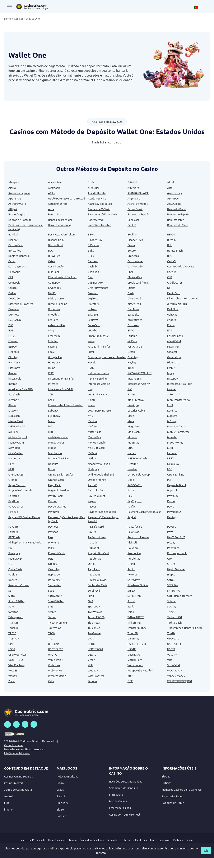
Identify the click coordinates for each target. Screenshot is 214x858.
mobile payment (58, 437)
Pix (10, 548)
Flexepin (13, 351)
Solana (171, 601)
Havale (92, 362)
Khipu (91, 400)
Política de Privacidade (32, 839)
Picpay (171, 542)
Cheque (171, 272)
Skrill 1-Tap (134, 595)
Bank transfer (175, 219)
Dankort (93, 293)
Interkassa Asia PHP (179, 383)
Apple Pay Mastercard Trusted (66, 198)
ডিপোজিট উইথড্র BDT (179, 681)
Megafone (133, 426)
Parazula (13, 495)
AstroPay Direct (57, 203)
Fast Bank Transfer (99, 346)
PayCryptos (134, 501)
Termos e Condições (135, 839)
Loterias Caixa (136, 410)
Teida (130, 612)
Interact (53, 383)
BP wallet (54, 255)
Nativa (92, 458)
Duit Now (133, 309)
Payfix (131, 506)
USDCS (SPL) (174, 644)
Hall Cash (14, 362)
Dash (130, 293)
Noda (51, 469)
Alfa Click (93, 187)
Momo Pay (94, 437)
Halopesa (54, 362)
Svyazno (13, 612)
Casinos (18, 18)
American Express (19, 193)
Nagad (131, 453)
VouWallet (173, 665)
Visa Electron (16, 665)
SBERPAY (172, 585)
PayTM (92, 531)
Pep (50, 537)
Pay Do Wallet (96, 495)
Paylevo (13, 511)
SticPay (171, 606)
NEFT (170, 458)
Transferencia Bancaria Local (184, 627)
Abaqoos (14, 182)
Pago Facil (54, 485)
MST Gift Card (96, 447)
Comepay (54, 282)
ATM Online (174, 203)
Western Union (57, 676)
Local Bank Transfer (100, 410)
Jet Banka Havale (98, 394)
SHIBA (131, 590)
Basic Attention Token (61, 234)
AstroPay (172, 198)
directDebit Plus (177, 304)
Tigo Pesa (94, 622)
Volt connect (135, 665)
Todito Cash (174, 622)
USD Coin (53, 644)
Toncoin (13, 627)
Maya (130, 421)
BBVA (91, 234)
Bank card (133, 219)
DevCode (14, 298)
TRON (51, 633)
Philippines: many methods (24, 542)
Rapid (131, 569)
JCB (50, 394)
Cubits (131, 287)
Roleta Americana (67, 776)
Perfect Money (97, 537)
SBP (10, 590)
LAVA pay (133, 405)
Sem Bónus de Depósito (123, 788)
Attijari (12, 209)
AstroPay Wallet (137, 203)
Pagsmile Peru (96, 490)
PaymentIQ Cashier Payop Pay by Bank (66, 519)
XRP (129, 676)
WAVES (12, 670)
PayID (170, 506)
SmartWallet (56, 601)
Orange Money (97, 479)
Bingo (60, 783)
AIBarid (132, 182)
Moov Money (175, 442)
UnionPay (133, 638)
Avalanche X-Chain (99, 209)
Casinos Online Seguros (18, 776)
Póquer (61, 816)
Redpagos (94, 574)
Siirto (11, 595)
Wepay (12, 676)
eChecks (172, 314)
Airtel (170, 182)
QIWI (170, 558)
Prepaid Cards (56, 553)
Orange (13, 479)
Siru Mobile (55, 595)
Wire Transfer (96, 676)
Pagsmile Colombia (20, 490)
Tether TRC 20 (135, 617)
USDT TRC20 (95, 649)
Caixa (51, 261)
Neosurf (53, 463)
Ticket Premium (57, 622)
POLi (51, 548)
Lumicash (14, 415)
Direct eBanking (57, 304)
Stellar (131, 606)
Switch (52, 612)
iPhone (8, 809)
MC (50, 426)
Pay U (130, 495)
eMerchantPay (56, 325)
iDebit (171, 368)
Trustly (171, 633)
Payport (13, 526)
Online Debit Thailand (101, 474)
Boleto (131, 250)
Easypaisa (133, 314)
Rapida (12, 574)
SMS (90, 601)
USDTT (171, 649)
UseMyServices (17, 654)
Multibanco (55, 453)
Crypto (12, 287)
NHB (11, 469)
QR (10, 563)
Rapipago (54, 574)
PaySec (171, 526)
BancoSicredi (95, 219)
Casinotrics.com (13, 745)
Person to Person (138, 537)
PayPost (53, 526)
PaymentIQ (174, 511)
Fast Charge (134, 346)
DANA (12, 293)
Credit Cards (174, 282)
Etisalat (132, 336)
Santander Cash (97, 585)
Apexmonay (174, 193)
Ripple (171, 574)
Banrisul (13, 234)
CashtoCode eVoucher (180, 266)
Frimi (91, 351)
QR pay (52, 563)
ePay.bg (93, 330)
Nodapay (93, 469)
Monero (132, 437)
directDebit (134, 304)
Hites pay (14, 368)
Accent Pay (54, 182)
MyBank (92, 453)
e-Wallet (53, 314)
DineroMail (134, 298)
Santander (54, 585)
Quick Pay (54, 569)
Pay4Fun (13, 501)
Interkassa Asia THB (20, 389)
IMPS (51, 373)
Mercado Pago (176, 426)
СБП (130, 681)
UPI (10, 644)
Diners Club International (182, 298)
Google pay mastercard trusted (107, 357)
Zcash (11, 681)
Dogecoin (54, 309)
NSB (169, 469)
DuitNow (13, 314)
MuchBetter (15, 453)
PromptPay (134, 553)
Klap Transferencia (178, 400)
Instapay (172, 378)
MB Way (172, 421)
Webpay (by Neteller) (140, 670)
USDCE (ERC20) (136, 644)
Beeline (131, 234)
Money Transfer (97, 442)
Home (7, 18)
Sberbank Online (137, 585)
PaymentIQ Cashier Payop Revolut (103, 519)
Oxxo (130, 479)
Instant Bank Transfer (61, 378)
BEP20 (171, 234)
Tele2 (170, 612)
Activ (91, 182)
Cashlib (92, 266)
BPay (91, 255)
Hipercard (173, 362)
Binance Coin (56, 240)
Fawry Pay (173, 346)
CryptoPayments (98, 287)
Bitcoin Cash (15, 245)
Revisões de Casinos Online (125, 781)
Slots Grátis (116, 794)
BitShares (93, 245)
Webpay (93, 670)
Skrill (91, 595)
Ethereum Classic (98, 336)
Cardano (93, 261)
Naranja (172, 453)
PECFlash (14, 537)
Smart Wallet (16, 601)
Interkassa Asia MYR (139, 383)
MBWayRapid (16, 426)
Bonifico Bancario (19, 255)
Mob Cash (133, 431)
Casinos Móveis (13, 783)
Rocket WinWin (97, 580)
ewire (91, 341)
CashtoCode (135, 266)
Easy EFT (93, 314)
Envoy (171, 325)
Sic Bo (60, 809)
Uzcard (92, 654)
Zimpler (92, 681)
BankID (131, 225)
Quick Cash (15, 569)
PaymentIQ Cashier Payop (24, 517)
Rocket (12, 580)
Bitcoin (171, 240)
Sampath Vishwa (18, 585)
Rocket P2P (55, 580)
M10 (90, 415)
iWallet (171, 389)
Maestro (172, 415)
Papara (131, 490)
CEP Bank (54, 272)
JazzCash (14, 394)
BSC (169, 255)
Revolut (132, 574)
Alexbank (54, 187)
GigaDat (172, 351)
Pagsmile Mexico (58, 490)
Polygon (132, 548)
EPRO (130, 330)
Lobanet (53, 410)
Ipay (90, 389)
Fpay (51, 351)
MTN (170, 447)
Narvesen (14, 458)
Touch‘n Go (54, 627)
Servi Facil (94, 590)
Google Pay (55, 357)
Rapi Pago (94, 569)
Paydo (171, 501)
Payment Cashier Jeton (102, 511)
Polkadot (93, 548)
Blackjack (62, 802)
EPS (169, 330)
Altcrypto (133, 187)
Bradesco (133, 255)
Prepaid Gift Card (98, 553)
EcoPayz (93, 319)
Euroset (13, 341)
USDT (11, 649)
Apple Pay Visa (97, 198)
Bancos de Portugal (20, 219)
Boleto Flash (175, 250)
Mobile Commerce (178, 431)
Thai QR (13, 622)
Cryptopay (54, 287)
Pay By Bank (55, 495)
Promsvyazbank (177, 553)
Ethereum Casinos (120, 807)
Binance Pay (95, 240)
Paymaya (53, 511)
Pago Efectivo (16, 485)
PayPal (131, 517)
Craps (60, 789)
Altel (170, 187)
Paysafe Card (96, 526)
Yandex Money (176, 676)
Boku (91, 250)
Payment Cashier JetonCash (144, 511)
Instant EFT (134, 378)
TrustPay (13, 638)
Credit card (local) (138, 282)
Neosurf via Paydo (99, 463)
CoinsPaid (14, 282)
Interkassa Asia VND (60, 389)
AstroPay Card (17, 203)
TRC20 (12, 633)
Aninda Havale (97, 193)
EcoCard (53, 319)
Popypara (173, 548)
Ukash (91, 638)
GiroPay (13, 357)
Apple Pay (14, 198)
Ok (206, 850)
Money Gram (16, 442)
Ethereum (54, 336)
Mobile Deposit (17, 437)
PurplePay (133, 558)
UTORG (52, 654)
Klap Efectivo (135, 400)
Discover (13, 309)
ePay (51, 330)
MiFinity (13, 431)
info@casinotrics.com (17, 753)
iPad (7, 802)
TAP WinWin (95, 612)
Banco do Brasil (176, 209)
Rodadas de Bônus (173, 802)
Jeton (131, 394)
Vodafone (54, 665)
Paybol (52, 501)
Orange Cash (56, 479)
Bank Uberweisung (59, 225)
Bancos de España (138, 214)
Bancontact (55, 214)
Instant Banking (97, 378)
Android (9, 796)
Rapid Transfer (176, 569)
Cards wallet (135, 261)
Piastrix (92, 542)
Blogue (166, 776)
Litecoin (13, 410)
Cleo (90, 277)
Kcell (51, 400)
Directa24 (93, 304)
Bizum (131, 245)
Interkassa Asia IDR (99, 383)
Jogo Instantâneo (172, 796)
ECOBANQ (14, 319)
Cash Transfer (56, 266)
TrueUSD (132, 633)
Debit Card (173, 293)
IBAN (91, 368)
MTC (130, 447)
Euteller (53, 341)
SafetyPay (133, 580)
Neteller (132, 463)
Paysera (13, 531)
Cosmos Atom (96, 282)
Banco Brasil (135, 209)
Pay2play (172, 495)
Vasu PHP (173, 654)
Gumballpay (174, 357)
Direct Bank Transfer (20, 304)
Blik (169, 245)
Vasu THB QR (16, 659)
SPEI (51, 606)
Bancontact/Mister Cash (102, 214)
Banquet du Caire (177, 225)
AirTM (12, 187)
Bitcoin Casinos (118, 801)
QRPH (91, 563)
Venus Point (55, 659)
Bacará (61, 796)
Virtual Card (134, 659)
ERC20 (12, 336)
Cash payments (17, 266)
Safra (170, 580)
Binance (13, 240)
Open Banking (175, 474)
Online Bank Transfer (60, 474)
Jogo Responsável (160, 839)
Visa (169, 659)
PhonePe (53, 542)
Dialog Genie (56, 298)
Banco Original (17, 214)
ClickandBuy (134, 277)
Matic (51, 421)
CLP (169, 277)
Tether (52, 617)
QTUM (171, 563)
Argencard (133, 198)
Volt (90, 665)
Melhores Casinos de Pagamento (182, 789)
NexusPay (173, 463)
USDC (91, 644)
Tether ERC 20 (96, 617)
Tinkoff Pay (134, 622)
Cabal (11, 261)
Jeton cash (173, 394)
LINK (170, 405)
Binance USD (135, 240)
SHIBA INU (173, 590)
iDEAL (131, 368)
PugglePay (94, 558)
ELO (10, 325)
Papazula (172, 490)
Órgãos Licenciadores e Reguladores (100, 839)
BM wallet (14, 250)
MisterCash (94, 431)
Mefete (92, 426)
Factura (52, 346)
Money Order (56, 442)
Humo (51, 368)
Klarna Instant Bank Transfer (65, 405)
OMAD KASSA (16, 474)
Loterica (172, 410)
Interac (12, 383)
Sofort (131, 601)
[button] (200, 7)
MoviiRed (14, 447)
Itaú (129, 389)
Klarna (12, 405)
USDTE (131, 649)
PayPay (171, 517)
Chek (130, 272)
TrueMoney (94, 633)
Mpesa (52, 447)
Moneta (172, 437)
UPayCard (173, 638)
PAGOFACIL (134, 485)
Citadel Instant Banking (62, 277)
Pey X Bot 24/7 (176, 537)
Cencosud (14, 272)
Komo (91, 405)
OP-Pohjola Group (138, 474)
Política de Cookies (183, 839)
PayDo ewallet (57, 506)
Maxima (92, 421)
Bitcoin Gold (55, 245)
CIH (10, 277)
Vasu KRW (133, 654)
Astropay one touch (100, 203)
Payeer (92, 506)
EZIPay (12, 346)
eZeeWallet (174, 341)
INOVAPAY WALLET (139, 373)
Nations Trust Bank (59, 458)
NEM (11, 463)
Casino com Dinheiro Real (124, 814)
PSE (50, 558)
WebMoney (55, 670)
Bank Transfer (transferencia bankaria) (25, 227)
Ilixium (12, 373)
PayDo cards (16, 506)
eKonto (171, 319)
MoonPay (133, 442)
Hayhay (131, 362)
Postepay (14, 553)
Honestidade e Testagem (62, 839)
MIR (50, 431)
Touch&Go (94, 627)
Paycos (92, 501)
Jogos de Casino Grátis (18, 789)
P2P (169, 479)
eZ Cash (132, 341)
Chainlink (93, 272)
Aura (51, 209)
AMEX (51, 193)
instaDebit (14, 378)
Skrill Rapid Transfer (179, 595)
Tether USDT (174, 617)
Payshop (53, 531)
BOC (51, 250)
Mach (130, 415)
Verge (91, 659)
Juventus (13, 400)
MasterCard (15, 421)
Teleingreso (15, 617)
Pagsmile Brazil (176, 485)
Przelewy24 (15, 558)
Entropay (133, 325)
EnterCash (94, 325)
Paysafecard (135, 526)
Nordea (132, 469)
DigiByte (93, 298)
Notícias (166, 783)
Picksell (132, 542)
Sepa (51, 590)
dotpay (92, 309)
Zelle (51, 681)
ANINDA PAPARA (138, 193)
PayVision (133, 531)
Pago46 (92, 485)
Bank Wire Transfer (99, 225)
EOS (10, 330)
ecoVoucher (134, 319)
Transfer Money (136, 627)
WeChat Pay (174, 670)
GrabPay (132, 357)
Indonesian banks (98, 373)
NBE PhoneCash (137, 458)
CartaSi (171, 261)
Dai (169, 287)
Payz (170, 531)
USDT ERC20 (55, 649)
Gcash (131, 351)
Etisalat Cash (175, 336)
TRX (50, 638)
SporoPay (94, 606)
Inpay (170, 373)
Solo (11, 606)
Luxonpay (54, 415)
